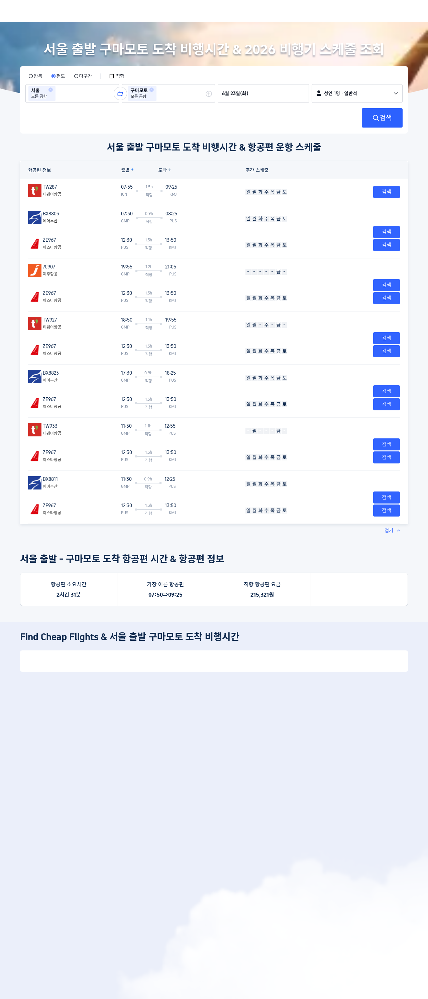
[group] (72, 93)
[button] (50, 89)
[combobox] (59, 93)
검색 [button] (386, 192)
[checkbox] (116, 76)
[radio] (35, 76)
